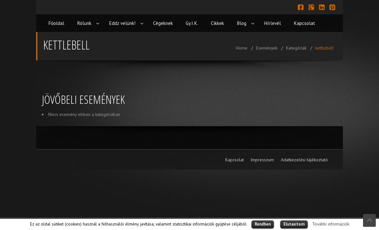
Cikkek (217, 23)
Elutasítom (294, 224)
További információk (330, 224)
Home (241, 48)
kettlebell (324, 48)
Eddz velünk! (122, 23)
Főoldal (56, 23)
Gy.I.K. (192, 23)
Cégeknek (163, 23)
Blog (241, 23)
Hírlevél (272, 23)
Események (266, 48)
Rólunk (84, 23)
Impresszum (262, 160)
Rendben (263, 224)
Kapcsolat (304, 23)
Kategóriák (296, 48)
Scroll (369, 220)
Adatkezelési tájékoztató (304, 160)
